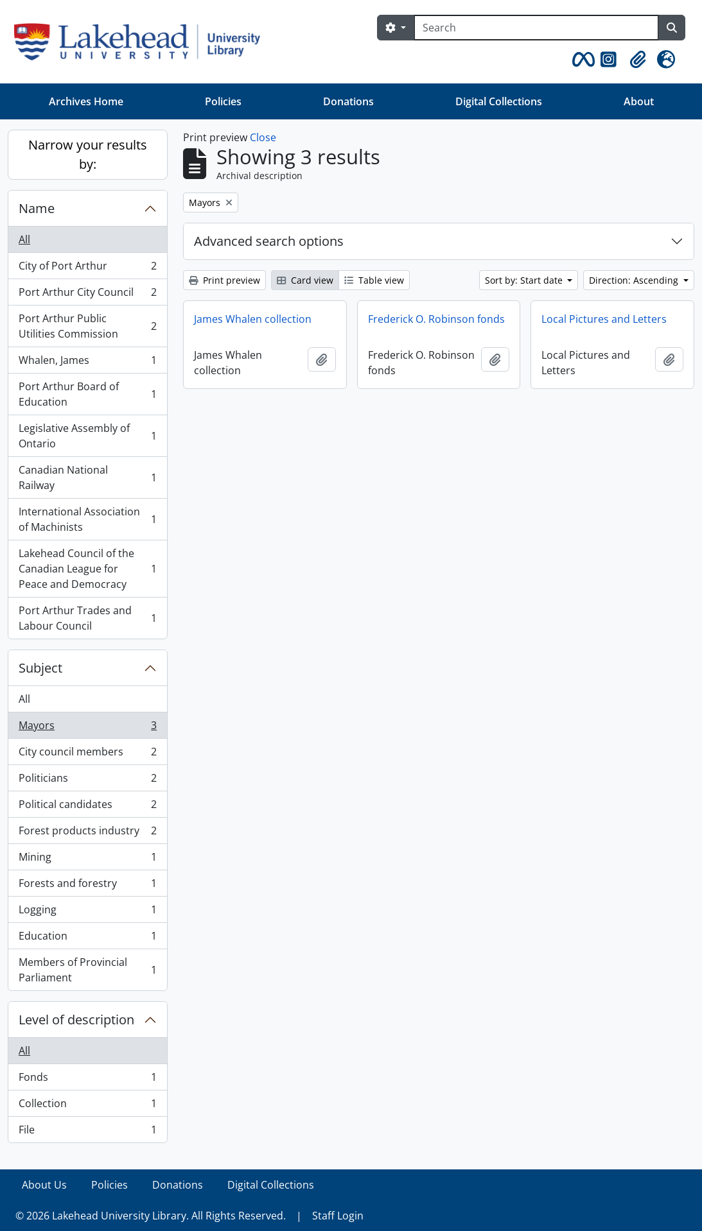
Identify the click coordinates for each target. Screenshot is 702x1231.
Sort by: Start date (525, 280)
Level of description (76, 1019)
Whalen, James (87, 363)
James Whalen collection (253, 319)
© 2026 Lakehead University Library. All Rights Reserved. (150, 1216)
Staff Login (338, 1216)
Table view (374, 280)
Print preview (224, 280)
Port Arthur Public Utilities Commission (87, 326)
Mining (87, 859)
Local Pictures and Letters (604, 319)
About (639, 101)
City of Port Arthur (87, 268)
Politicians (87, 780)
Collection (87, 1106)
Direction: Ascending (635, 280)
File (87, 1132)
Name (37, 208)
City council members (87, 754)
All (24, 239)
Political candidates (87, 807)
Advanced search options (269, 241)
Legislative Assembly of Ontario (87, 436)
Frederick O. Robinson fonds (436, 319)
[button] (581, 60)
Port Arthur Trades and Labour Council (87, 618)
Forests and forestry (87, 886)
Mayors (87, 728)
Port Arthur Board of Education (87, 394)
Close (263, 137)
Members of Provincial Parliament (87, 970)
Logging (87, 912)
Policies (223, 101)
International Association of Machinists (87, 519)
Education (87, 938)
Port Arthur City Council (87, 295)
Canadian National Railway (87, 477)
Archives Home (86, 101)
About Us (44, 1185)
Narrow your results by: (87, 154)
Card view (305, 280)
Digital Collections (498, 101)
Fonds (87, 1079)
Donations (348, 101)
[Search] (536, 27)
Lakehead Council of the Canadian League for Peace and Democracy (87, 568)
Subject (40, 667)
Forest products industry (87, 833)
